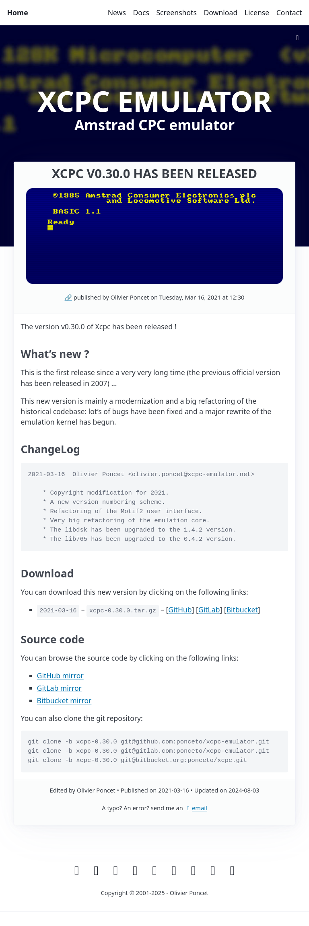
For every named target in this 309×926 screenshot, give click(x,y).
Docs (141, 12)
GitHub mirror (60, 675)
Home (17, 12)
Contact (289, 12)
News (117, 12)
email (196, 808)
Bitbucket (242, 609)
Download (220, 12)
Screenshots (176, 12)
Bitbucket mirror (64, 700)
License (257, 12)
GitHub (180, 609)
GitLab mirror (59, 688)
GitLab (209, 609)
